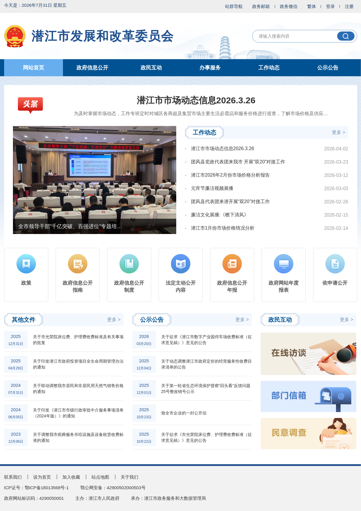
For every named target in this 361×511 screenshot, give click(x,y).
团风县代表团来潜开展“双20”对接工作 (230, 201)
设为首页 (42, 477)
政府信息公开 (92, 68)
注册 (349, 6)
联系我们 (13, 477)
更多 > (338, 132)
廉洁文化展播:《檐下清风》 (220, 215)
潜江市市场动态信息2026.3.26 (196, 100)
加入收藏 (71, 477)
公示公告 (327, 68)
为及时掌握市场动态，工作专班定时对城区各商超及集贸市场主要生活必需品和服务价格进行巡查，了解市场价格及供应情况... (196, 113)
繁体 (311, 6)
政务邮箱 (261, 6)
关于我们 (129, 477)
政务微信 (288, 6)
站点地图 (100, 477)
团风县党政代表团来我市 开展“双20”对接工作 (238, 162)
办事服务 (210, 68)
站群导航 (234, 6)
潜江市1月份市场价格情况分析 (223, 228)
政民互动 (151, 68)
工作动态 (269, 68)
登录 (330, 6)
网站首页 (33, 68)
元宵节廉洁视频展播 (212, 188)
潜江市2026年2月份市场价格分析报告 (230, 175)
